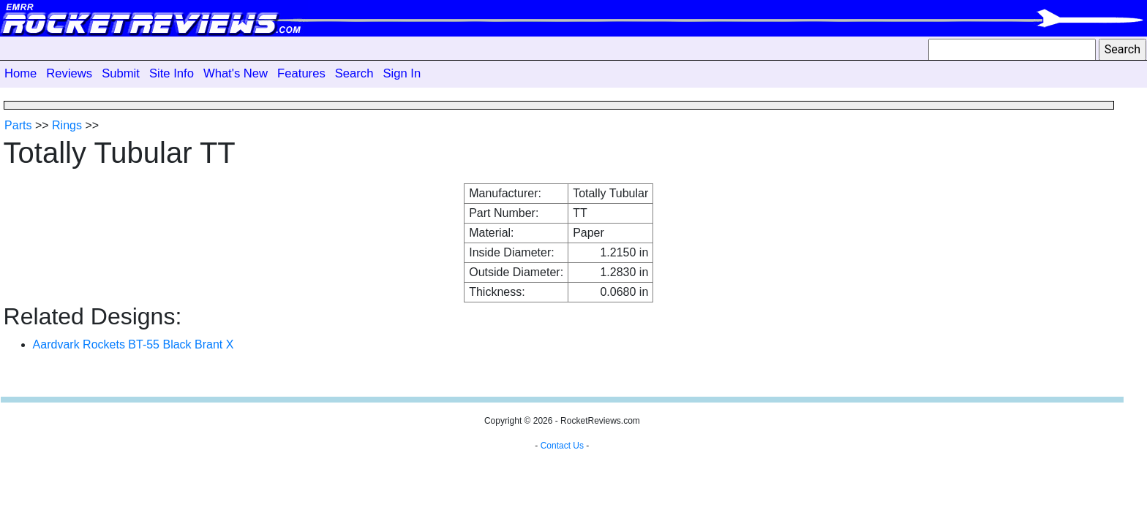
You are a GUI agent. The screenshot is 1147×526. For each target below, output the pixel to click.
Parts (17, 125)
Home (20, 73)
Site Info (171, 73)
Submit (121, 73)
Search (354, 73)
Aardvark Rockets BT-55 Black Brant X (133, 344)
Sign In (402, 73)
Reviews (69, 73)
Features (301, 73)
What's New (235, 73)
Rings (67, 125)
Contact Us (562, 446)
